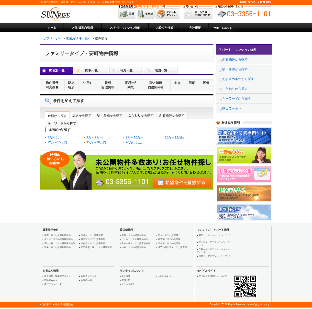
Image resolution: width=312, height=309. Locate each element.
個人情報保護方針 (65, 304)
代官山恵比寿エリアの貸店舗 (172, 247)
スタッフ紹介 (128, 284)
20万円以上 (134, 142)
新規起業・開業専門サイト (57, 276)
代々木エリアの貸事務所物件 (58, 239)
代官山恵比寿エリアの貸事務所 (96, 247)
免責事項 (46, 304)
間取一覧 (91, 70)
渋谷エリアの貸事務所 (92, 235)
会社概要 (126, 276)
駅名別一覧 (57, 70)
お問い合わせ (164, 276)
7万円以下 (54, 137)
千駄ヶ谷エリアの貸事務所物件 (59, 243)
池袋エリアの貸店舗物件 (134, 247)
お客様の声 (86, 280)
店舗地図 (126, 280)
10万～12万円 (174, 137)
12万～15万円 (57, 142)
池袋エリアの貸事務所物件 (57, 247)
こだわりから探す (141, 115)
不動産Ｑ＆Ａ (50, 280)
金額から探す (57, 116)
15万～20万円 (96, 142)
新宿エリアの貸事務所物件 (57, 235)
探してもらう (231, 108)
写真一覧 (126, 70)
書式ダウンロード (53, 284)
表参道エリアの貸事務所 (93, 243)
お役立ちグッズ (88, 276)
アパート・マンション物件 (238, 50)
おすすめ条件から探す (238, 79)
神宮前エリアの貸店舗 (169, 239)
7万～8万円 (95, 137)
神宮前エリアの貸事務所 (93, 239)
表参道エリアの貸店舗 (169, 243)
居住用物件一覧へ (78, 38)
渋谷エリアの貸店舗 (168, 235)
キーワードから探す (62, 123)
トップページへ (51, 38)
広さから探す (81, 115)
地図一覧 (161, 70)
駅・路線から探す (110, 115)
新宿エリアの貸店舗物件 (134, 235)
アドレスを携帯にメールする (213, 276)
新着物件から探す (172, 115)
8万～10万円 (135, 137)
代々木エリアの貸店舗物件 (135, 239)
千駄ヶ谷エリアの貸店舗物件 (136, 243)
